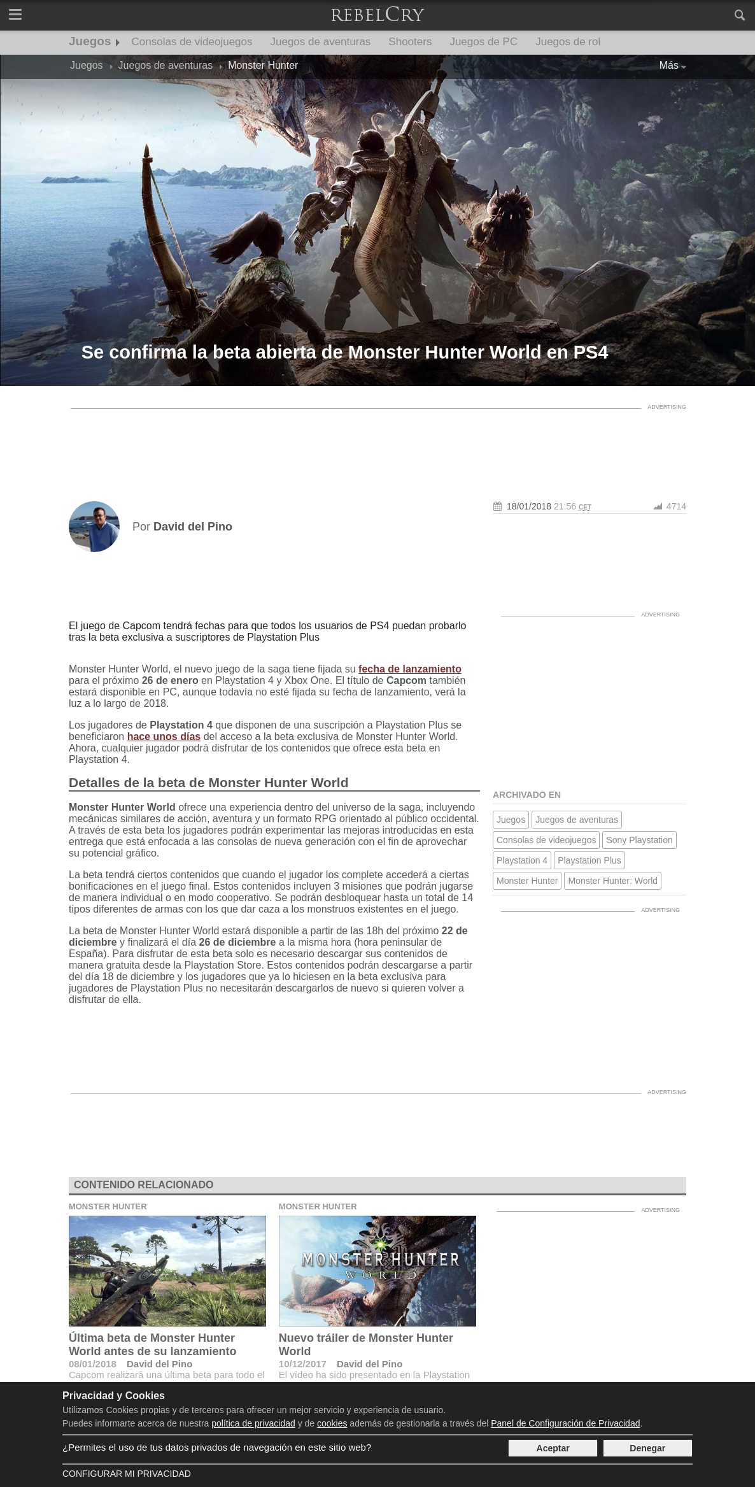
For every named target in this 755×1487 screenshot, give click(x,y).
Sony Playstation (639, 840)
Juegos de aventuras (321, 42)
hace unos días (164, 736)
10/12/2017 (303, 1363)
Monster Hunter (527, 881)
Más (669, 65)
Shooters (410, 42)
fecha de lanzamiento (410, 669)
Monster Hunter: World (613, 881)
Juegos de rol (567, 42)
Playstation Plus (589, 860)
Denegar (647, 1448)
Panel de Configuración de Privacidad (565, 1423)
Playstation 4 (522, 860)
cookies (332, 1423)
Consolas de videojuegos (192, 42)
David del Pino (159, 1363)
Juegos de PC (483, 42)
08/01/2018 (92, 1363)
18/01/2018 (529, 506)
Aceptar (553, 1448)
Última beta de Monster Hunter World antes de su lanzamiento (153, 1345)
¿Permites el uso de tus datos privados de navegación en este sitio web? (216, 1447)
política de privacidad (253, 1423)
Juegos (90, 41)
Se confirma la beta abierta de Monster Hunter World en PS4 (345, 352)
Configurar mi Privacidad (126, 1474)
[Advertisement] (377, 444)
